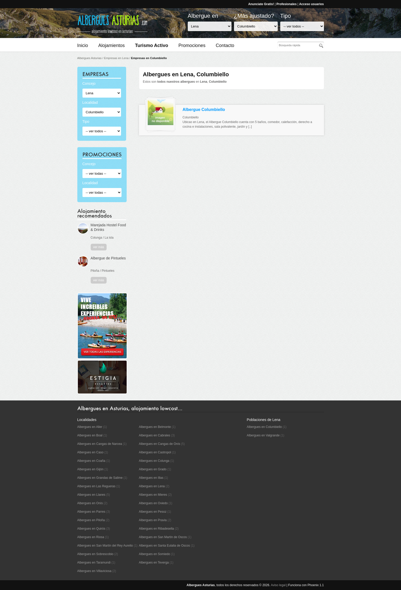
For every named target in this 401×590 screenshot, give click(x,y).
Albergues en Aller (89, 427)
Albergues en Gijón (90, 469)
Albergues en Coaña (91, 461)
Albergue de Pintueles (108, 258)
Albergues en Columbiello (264, 427)
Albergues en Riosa (90, 537)
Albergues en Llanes (91, 495)
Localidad (90, 102)
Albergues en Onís (90, 503)
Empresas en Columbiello (149, 58)
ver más (98, 247)
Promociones (192, 45)
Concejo (89, 83)
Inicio (82, 45)
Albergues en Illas (151, 478)
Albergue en (203, 16)
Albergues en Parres (91, 511)
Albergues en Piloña (91, 520)
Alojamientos (111, 45)
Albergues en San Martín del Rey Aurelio (105, 545)
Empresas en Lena (116, 58)
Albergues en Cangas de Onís (159, 444)
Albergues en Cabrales (154, 435)
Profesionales (286, 4)
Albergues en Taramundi (94, 562)
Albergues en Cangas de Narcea (99, 444)
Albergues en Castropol (155, 452)
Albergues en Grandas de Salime (100, 478)
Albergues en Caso (90, 452)
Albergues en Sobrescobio (95, 554)
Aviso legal (278, 585)
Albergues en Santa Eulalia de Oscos (164, 545)
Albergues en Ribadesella (156, 528)
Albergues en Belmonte (155, 427)
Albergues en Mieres (153, 495)
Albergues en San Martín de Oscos (163, 537)
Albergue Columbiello (204, 109)
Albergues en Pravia (153, 520)
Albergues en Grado (152, 469)
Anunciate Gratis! (261, 4)
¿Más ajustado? (254, 16)
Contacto (225, 45)
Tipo (285, 16)
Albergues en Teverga (154, 562)
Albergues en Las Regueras (96, 486)
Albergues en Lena (152, 486)
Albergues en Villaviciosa (94, 571)
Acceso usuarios (311, 4)
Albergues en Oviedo (153, 503)
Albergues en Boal (89, 435)
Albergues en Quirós (91, 528)
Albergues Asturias (89, 58)
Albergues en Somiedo (154, 554)
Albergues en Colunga (154, 461)
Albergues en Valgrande (263, 435)
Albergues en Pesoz (152, 511)
